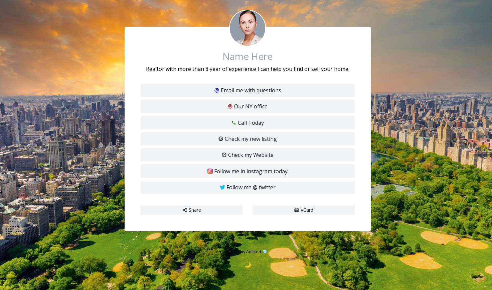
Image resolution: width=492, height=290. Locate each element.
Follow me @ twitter (248, 187)
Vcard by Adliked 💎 (248, 252)
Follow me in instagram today (247, 171)
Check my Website (247, 155)
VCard (303, 210)
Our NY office (247, 106)
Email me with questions (247, 90)
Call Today (247, 122)
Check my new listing (247, 138)
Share (191, 210)
